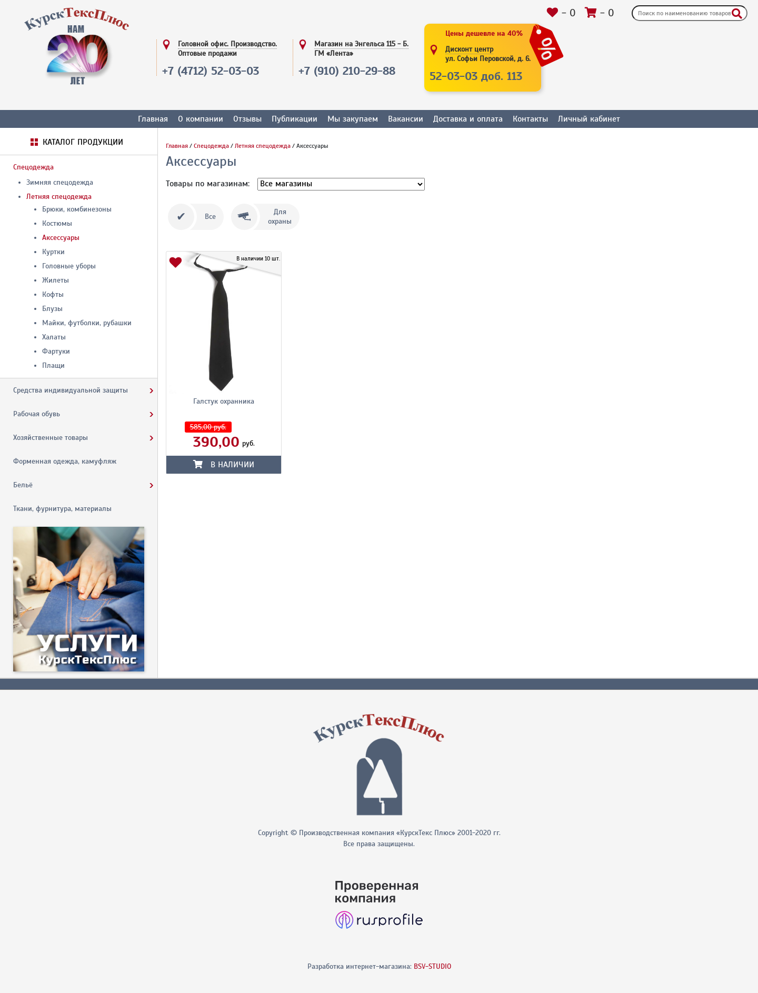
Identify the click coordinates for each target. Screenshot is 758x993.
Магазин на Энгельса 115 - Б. (361, 48)
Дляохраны (280, 216)
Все (210, 216)
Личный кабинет (589, 119)
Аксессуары (60, 237)
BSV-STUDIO (432, 966)
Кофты (53, 294)
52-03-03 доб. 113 (476, 76)
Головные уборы (69, 266)
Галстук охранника (223, 401)
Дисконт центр (488, 54)
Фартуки (56, 351)
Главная (153, 119)
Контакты (530, 119)
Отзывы (247, 119)
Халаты (54, 337)
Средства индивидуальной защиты (70, 390)
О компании (200, 119)
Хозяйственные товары (50, 437)
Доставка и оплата (468, 119)
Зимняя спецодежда (59, 182)
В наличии (223, 464)
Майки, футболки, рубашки (87, 322)
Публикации (294, 119)
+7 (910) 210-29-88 (346, 71)
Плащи (53, 365)
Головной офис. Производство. (227, 48)
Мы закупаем (352, 119)
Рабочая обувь (36, 413)
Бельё (23, 484)
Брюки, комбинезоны (77, 209)
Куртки (53, 251)
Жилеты (55, 280)
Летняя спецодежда (59, 196)
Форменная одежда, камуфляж (64, 461)
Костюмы (57, 223)
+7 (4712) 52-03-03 (210, 71)
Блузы (52, 308)
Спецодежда (33, 167)
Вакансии (405, 119)
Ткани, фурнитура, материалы (62, 508)
